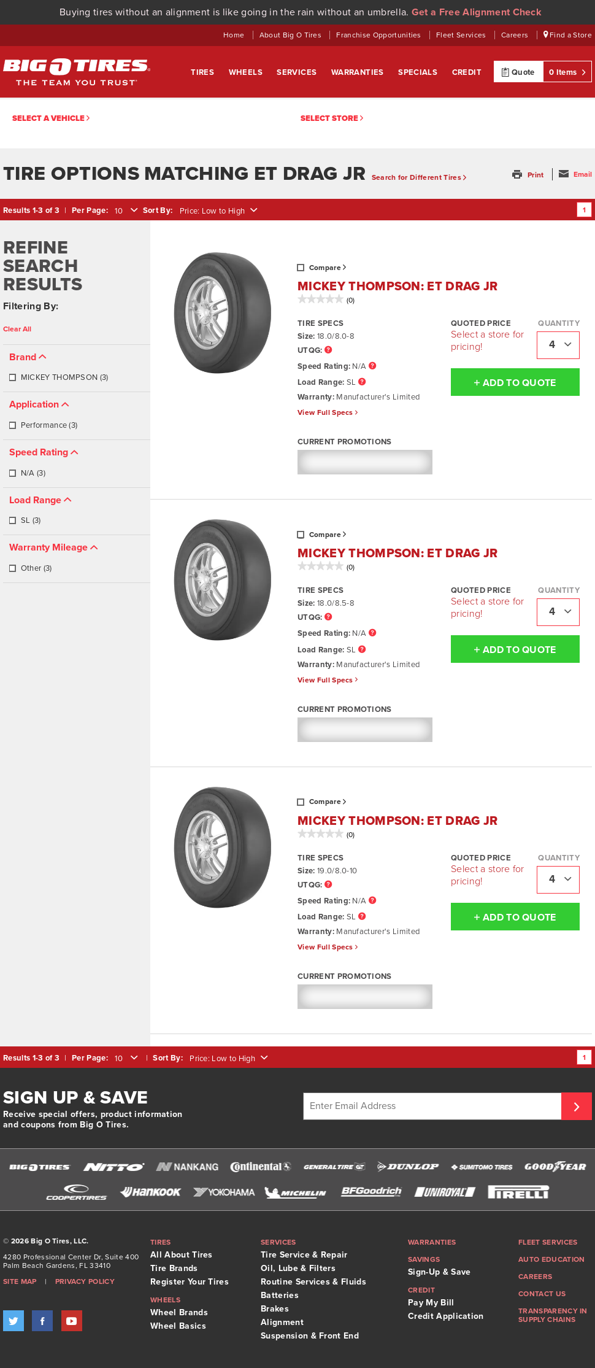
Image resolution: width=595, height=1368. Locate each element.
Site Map (20, 1281)
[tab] (76, 369)
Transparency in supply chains (553, 1315)
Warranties (358, 72)
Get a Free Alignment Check (477, 12)
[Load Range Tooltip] (362, 382)
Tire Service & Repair (304, 1255)
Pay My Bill (431, 1302)
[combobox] (125, 211)
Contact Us (542, 1293)
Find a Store (568, 35)
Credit (467, 72)
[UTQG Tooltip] (328, 350)
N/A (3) (27, 473)
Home (235, 35)
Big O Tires (76, 71)
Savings (424, 1259)
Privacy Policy (85, 1281)
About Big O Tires (291, 35)
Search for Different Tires (419, 177)
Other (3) (30, 568)
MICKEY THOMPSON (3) (58, 377)
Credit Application (446, 1316)
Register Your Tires (189, 1282)
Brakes (275, 1309)
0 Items (567, 71)
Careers (516, 35)
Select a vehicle (51, 119)
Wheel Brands (179, 1312)
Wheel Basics (178, 1326)
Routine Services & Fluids (313, 1282)
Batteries (280, 1295)
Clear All (17, 329)
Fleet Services (462, 35)
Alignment (282, 1322)
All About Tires (181, 1255)
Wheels (247, 72)
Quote (518, 71)
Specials (419, 72)
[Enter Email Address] (434, 1106)
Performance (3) (43, 425)
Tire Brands (174, 1268)
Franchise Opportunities (379, 35)
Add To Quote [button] (503, 382)
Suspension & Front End (310, 1336)
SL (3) (24, 520)
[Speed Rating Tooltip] (372, 366)
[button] (529, 175)
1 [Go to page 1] (584, 210)
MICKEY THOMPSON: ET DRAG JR (398, 286)
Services (298, 72)
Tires (203, 72)
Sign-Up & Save (439, 1272)
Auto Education (551, 1259)
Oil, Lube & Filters (298, 1268)
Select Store (332, 119)
